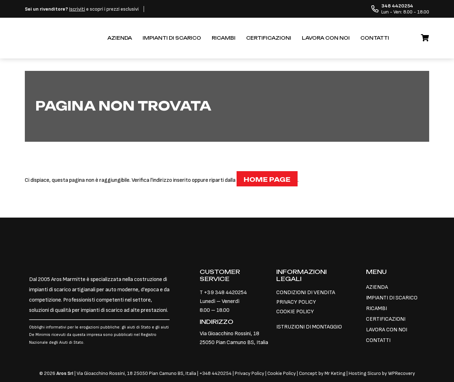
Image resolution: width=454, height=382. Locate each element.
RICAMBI (224, 38)
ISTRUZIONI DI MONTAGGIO (309, 327)
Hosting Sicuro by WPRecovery (382, 373)
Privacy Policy (250, 373)
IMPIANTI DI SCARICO (172, 38)
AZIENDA (119, 38)
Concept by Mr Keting (322, 373)
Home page (267, 179)
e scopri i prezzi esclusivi (82, 9)
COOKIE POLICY (295, 311)
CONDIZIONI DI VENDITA (305, 292)
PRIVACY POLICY (296, 302)
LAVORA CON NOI (326, 38)
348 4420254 (217, 373)
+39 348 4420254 (225, 292)
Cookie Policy (281, 373)
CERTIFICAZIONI (268, 38)
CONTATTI (374, 38)
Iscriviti (77, 9)
